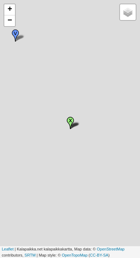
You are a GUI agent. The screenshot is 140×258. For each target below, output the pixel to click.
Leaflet (8, 249)
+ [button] (10, 9)
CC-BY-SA (99, 255)
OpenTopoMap (75, 255)
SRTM (30, 255)
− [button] (10, 20)
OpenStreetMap (111, 249)
